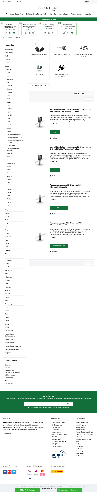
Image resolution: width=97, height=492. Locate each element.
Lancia (7, 257)
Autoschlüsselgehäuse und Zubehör (15, 141)
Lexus (7, 263)
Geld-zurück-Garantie (12, 349)
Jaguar (7, 243)
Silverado (9, 179)
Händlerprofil (10, 30)
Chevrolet (8, 69)
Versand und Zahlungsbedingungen (12, 371)
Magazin (8, 353)
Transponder (9, 49)
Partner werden (10, 339)
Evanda (9, 115)
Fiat (6, 227)
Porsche (7, 290)
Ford (6, 230)
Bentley (7, 59)
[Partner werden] (76, 14)
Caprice (9, 89)
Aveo (8, 82)
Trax (8, 196)
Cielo (8, 95)
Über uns (8, 365)
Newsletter (79, 446)
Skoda (7, 311)
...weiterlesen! (7, 434)
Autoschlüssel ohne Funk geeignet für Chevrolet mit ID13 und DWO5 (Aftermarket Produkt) (70, 148)
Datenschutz (9, 378)
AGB (6, 380)
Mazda (7, 267)
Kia (6, 253)
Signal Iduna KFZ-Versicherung (58, 431)
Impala (8, 118)
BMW (7, 63)
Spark (8, 186)
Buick (7, 66)
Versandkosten (43, 486)
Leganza (9, 131)
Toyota (7, 324)
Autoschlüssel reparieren (84, 432)
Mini (6, 274)
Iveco (6, 240)
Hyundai (8, 237)
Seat (6, 307)
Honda (7, 233)
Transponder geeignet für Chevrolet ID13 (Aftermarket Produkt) (66, 186)
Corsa (8, 99)
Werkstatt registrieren (59, 434)
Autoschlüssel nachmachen (80, 428)
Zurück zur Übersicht (39, 85)
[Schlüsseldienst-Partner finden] (37, 14)
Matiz (8, 160)
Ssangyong (8, 304)
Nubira (8, 170)
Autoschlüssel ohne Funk (15, 137)
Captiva (9, 92)
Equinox (9, 108)
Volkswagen (9, 331)
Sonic (8, 183)
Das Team (79, 437)
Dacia (7, 216)
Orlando (9, 176)
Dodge (7, 223)
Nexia (8, 166)
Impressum (9, 383)
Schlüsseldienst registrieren (57, 426)
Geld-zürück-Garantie (59, 423)
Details (55, 132)
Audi (6, 56)
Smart (7, 314)
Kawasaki (8, 250)
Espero (8, 112)
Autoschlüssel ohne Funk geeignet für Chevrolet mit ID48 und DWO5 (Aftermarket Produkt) (70, 110)
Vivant (8, 202)
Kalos (8, 122)
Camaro (9, 86)
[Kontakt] (53, 14)
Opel (6, 284)
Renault (7, 294)
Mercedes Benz (10, 270)
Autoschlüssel (9, 343)
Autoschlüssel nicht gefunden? (13, 149)
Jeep (6, 247)
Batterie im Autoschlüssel (84, 434)
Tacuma (9, 189)
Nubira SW (10, 173)
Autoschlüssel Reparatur (13, 346)
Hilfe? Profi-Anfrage (27, 490)
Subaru (7, 317)
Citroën (7, 213)
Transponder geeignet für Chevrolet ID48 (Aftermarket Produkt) (66, 224)
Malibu (8, 156)
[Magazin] (87, 14)
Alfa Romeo (9, 53)
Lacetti (8, 125)
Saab (6, 300)
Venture (9, 199)
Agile (8, 73)
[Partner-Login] (63, 14)
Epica (8, 105)
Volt (7, 205)
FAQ (77, 444)
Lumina (9, 153)
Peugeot (7, 287)
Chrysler (8, 210)
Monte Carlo (10, 163)
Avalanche (10, 79)
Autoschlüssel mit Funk (14, 134)
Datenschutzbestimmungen (40, 407)
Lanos (8, 128)
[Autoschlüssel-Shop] (16, 14)
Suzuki (7, 321)
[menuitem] (31, 8)
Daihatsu (8, 220)
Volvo (7, 327)
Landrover (8, 260)
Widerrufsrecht (10, 375)
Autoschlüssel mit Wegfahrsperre (82, 424)
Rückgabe (55, 444)
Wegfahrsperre (81, 451)
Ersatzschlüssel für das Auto (83, 440)
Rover (7, 297)
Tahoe (8, 192)
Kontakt (7, 368)
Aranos (8, 76)
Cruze (8, 102)
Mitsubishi (8, 277)
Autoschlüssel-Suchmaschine (69, 490)
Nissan (7, 280)
